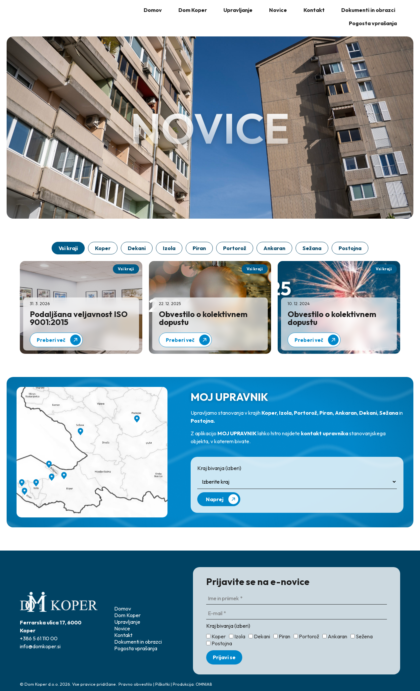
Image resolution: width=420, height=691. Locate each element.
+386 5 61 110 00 (39, 638)
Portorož (234, 248)
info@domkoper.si (40, 646)
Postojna (350, 248)
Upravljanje (238, 10)
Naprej (222, 499)
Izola (169, 248)
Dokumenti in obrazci (368, 10)
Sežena (361, 636)
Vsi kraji (68, 248)
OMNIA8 (204, 684)
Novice (278, 10)
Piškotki (162, 684)
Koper (103, 248)
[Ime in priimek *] (296, 599)
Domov (153, 10)
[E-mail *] (296, 613)
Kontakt (314, 10)
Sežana (312, 248)
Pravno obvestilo (135, 684)
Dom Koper (192, 10)
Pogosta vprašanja (373, 23)
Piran (199, 248)
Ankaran (274, 248)
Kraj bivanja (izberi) (219, 468)
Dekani (137, 248)
